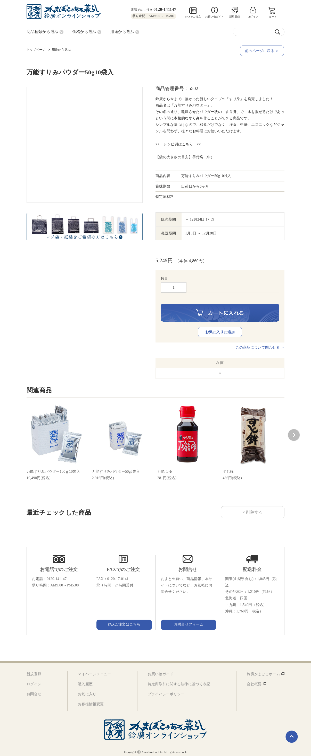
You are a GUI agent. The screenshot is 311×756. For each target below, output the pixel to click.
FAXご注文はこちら (123, 621)
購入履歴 (85, 680)
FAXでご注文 (193, 16)
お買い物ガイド (214, 16)
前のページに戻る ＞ (262, 50)
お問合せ (34, 691)
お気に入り (87, 691)
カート (273, 16)
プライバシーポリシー (166, 691)
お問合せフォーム (187, 621)
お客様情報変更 (91, 701)
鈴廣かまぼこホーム (263, 670)
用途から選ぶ (61, 49)
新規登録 (234, 16)
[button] (294, 431)
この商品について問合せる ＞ (260, 344)
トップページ (36, 49)
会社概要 (254, 680)
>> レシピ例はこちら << (178, 144)
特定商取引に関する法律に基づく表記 (179, 680)
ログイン (34, 680)
